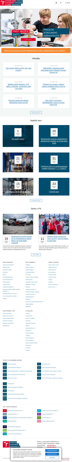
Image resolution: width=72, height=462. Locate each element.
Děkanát (27, 325)
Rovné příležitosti (30, 340)
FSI (3, 7)
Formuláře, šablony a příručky (32, 291)
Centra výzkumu (52, 272)
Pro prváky (28, 274)
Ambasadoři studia (7, 269)
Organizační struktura (31, 323)
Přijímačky (5, 272)
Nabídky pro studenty (30, 284)
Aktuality (28, 313)
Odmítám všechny (52, 454)
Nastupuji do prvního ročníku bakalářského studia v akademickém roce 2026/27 (34, 50)
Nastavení (52, 457)
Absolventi (28, 320)
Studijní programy (30, 267)
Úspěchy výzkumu (52, 267)
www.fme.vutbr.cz (51, 445)
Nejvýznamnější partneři (8, 318)
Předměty (28, 264)
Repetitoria (28, 306)
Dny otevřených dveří (8, 279)
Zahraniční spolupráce (8, 320)
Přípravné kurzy (6, 284)
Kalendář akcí (29, 315)
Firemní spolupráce (7, 313)
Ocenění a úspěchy (30, 318)
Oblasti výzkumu (52, 269)
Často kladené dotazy (8, 277)
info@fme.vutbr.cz (51, 447)
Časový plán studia (30, 272)
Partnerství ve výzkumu (8, 315)
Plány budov (28, 345)
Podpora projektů (52, 274)
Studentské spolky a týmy (31, 282)
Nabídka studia (6, 267)
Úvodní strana (11, 7)
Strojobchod (28, 330)
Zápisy (4, 274)
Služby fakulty (6, 325)
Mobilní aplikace (6, 282)
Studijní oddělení (29, 304)
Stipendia (28, 287)
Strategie (28, 335)
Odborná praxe (29, 279)
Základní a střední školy (8, 323)
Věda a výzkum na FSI (53, 264)
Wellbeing (28, 299)
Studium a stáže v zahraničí (32, 277)
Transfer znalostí (52, 277)
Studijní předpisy (29, 269)
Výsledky (50, 282)
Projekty (50, 279)
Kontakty (5, 298)
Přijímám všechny (52, 450)
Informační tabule (30, 333)
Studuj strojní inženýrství (8, 264)
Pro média (28, 347)
